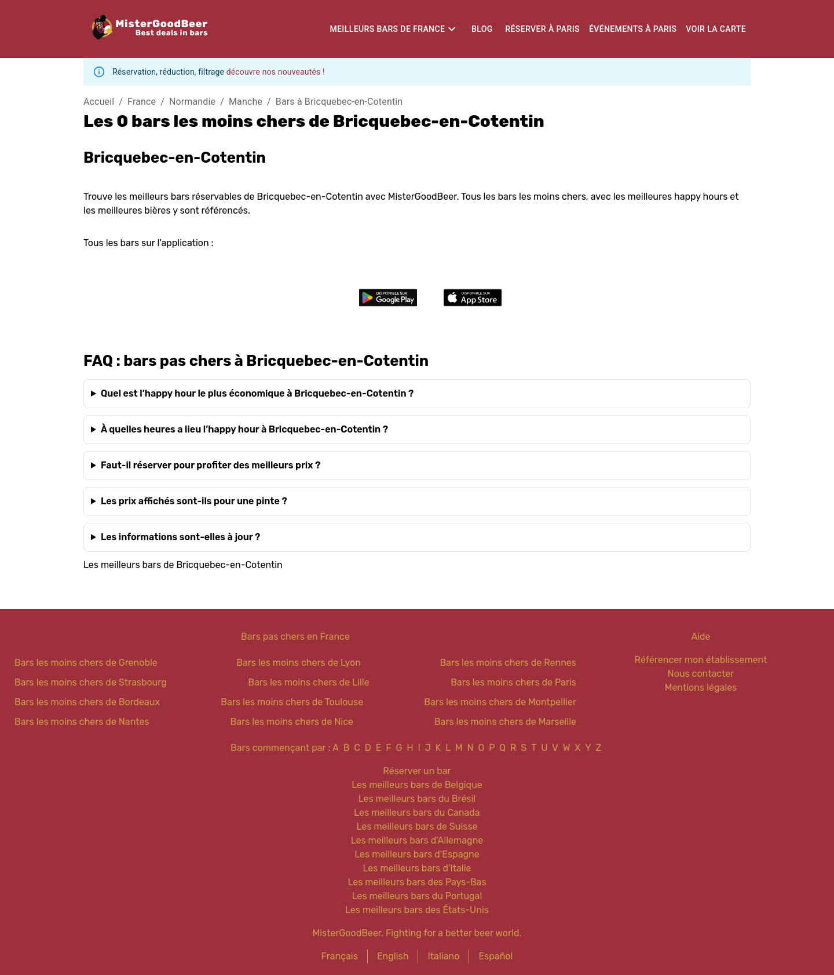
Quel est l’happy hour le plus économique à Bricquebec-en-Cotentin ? (257, 393)
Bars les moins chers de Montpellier (500, 702)
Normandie (192, 101)
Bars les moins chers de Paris (513, 682)
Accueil (98, 101)
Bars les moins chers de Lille (308, 682)
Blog (482, 29)
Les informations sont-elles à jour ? (180, 537)
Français (339, 956)
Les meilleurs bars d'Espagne (416, 854)
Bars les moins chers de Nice (292, 721)
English (393, 956)
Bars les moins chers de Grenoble (86, 662)
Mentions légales (701, 687)
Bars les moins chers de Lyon (298, 662)
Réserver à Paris (542, 29)
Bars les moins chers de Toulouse (292, 702)
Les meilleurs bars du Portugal (417, 895)
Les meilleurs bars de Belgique (417, 784)
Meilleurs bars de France (387, 29)
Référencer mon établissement (701, 659)
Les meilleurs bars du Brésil (417, 798)
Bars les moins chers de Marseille (505, 721)
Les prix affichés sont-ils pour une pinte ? (194, 501)
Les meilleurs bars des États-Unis (417, 909)
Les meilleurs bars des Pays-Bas (417, 882)
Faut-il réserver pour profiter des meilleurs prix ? (210, 465)
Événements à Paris (632, 29)
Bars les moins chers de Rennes (508, 662)
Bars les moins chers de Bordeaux (87, 702)
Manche (245, 101)
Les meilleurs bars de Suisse (416, 826)
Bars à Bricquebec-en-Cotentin (339, 101)
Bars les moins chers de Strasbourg (90, 682)
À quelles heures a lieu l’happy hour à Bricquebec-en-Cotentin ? (244, 429)
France (141, 101)
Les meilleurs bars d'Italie (417, 868)
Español (495, 956)
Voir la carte (716, 29)
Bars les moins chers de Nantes (81, 721)
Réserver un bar (417, 770)
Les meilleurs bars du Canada (417, 812)
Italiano (443, 956)
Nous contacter (701, 673)
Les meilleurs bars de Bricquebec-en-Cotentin (183, 564)
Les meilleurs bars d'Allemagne (417, 840)
